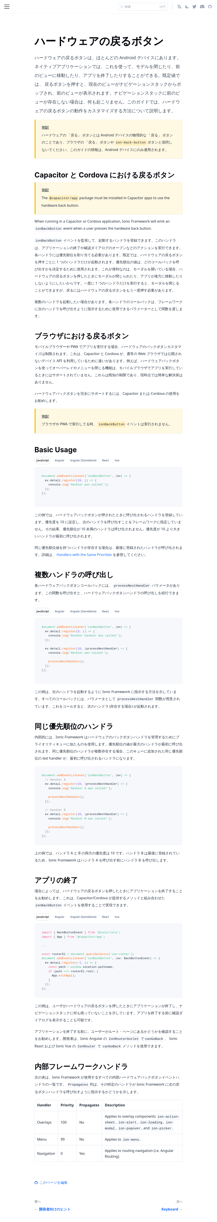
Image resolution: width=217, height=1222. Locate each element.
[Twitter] (194, 6)
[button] (179, 6)
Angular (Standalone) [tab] (83, 460)
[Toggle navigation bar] (7, 6)
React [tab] (105, 460)
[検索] (143, 7)
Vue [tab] (117, 460)
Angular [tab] (60, 460)
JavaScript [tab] (43, 460)
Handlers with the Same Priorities (84, 554)
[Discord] (202, 6)
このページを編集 (51, 1182)
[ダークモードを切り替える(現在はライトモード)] (187, 6)
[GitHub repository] (209, 6)
